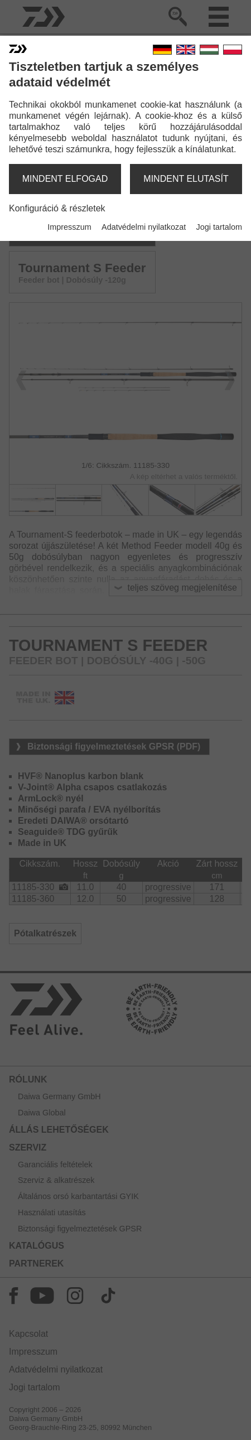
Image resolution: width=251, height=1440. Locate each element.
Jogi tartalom (219, 227)
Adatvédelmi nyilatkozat (144, 227)
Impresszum (69, 227)
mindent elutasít (185, 178)
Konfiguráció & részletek (57, 208)
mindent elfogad (65, 178)
